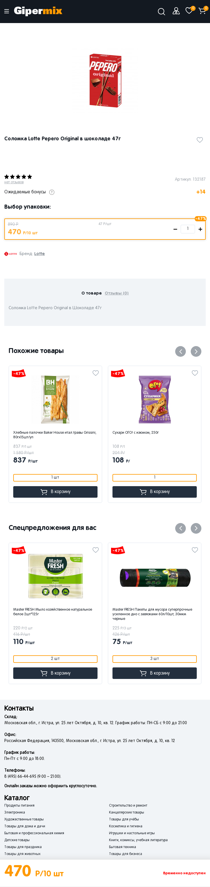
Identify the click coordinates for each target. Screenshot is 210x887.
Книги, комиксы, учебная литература (138, 840)
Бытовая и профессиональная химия (34, 833)
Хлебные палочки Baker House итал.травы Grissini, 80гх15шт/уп (68, 435)
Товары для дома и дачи (24, 826)
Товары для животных (22, 854)
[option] (105, 80)
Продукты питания (19, 805)
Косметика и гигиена (125, 826)
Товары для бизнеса (125, 854)
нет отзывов (14, 182)
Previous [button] (180, 351)
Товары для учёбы (124, 819)
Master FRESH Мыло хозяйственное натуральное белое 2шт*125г (79, 612)
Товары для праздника (23, 847)
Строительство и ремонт (128, 805)
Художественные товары (24, 819)
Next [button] (196, 351)
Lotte (39, 254)
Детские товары (17, 840)
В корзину (69, 492)
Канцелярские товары (126, 812)
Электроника (14, 812)
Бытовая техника (122, 847)
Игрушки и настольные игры (132, 833)
